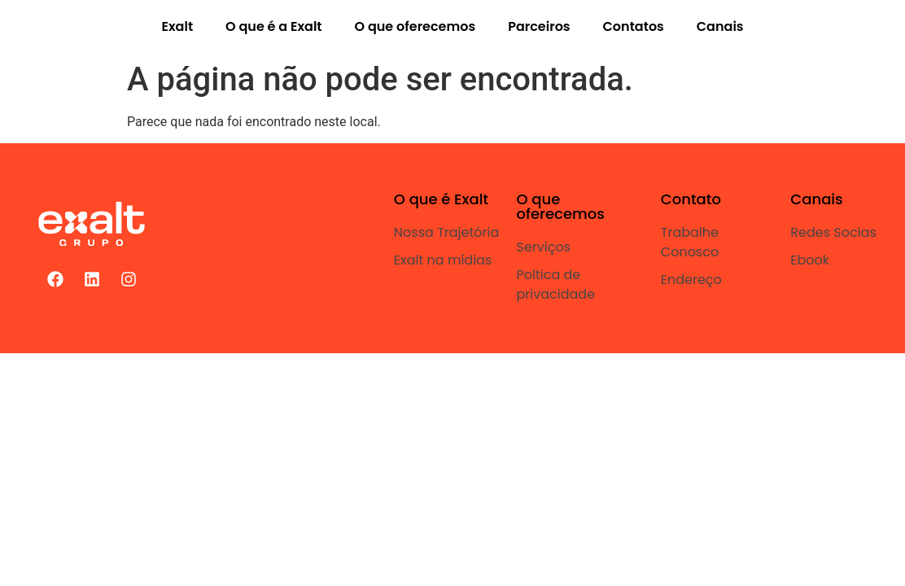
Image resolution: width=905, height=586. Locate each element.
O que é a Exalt (273, 26)
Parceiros (539, 26)
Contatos (633, 26)
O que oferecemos (415, 26)
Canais (720, 26)
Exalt (177, 26)
